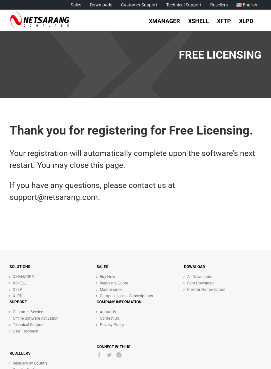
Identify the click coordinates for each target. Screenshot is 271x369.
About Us (108, 312)
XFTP (17, 289)
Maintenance (111, 289)
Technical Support (28, 325)
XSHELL (20, 283)
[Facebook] (99, 354)
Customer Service (28, 312)
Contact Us (109, 318)
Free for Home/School (206, 289)
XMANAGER (23, 277)
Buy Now (107, 277)
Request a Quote (114, 283)
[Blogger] (119, 354)
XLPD (17, 296)
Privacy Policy (112, 325)
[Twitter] (109, 354)
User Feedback (25, 331)
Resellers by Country (30, 363)
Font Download (200, 283)
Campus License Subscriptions (126, 296)
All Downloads (199, 277)
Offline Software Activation (36, 318)
